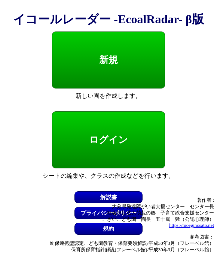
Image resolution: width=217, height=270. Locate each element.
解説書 (108, 197)
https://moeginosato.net (191, 225)
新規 (108, 60)
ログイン (108, 140)
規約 (108, 229)
